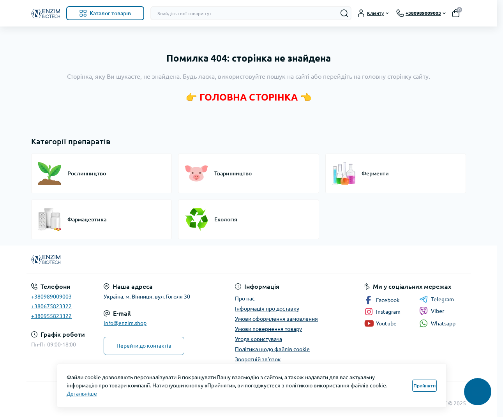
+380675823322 (51, 306)
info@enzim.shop (125, 323)
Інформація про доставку (267, 309)
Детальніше (82, 393)
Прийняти (424, 385)
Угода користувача (258, 339)
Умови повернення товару (268, 329)
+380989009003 (51, 296)
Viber (431, 311)
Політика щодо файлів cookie (272, 349)
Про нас (245, 298)
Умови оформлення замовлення (276, 319)
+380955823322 (51, 316)
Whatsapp (437, 323)
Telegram (436, 299)
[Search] (344, 13)
